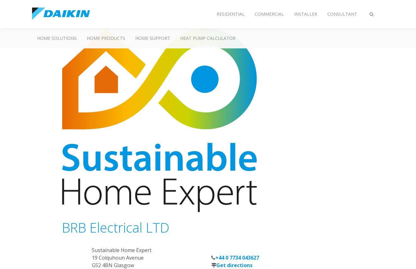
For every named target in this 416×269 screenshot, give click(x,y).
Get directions (234, 265)
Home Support (152, 38)
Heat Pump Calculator (208, 38)
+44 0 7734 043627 (237, 257)
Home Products (106, 38)
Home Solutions (57, 38)
